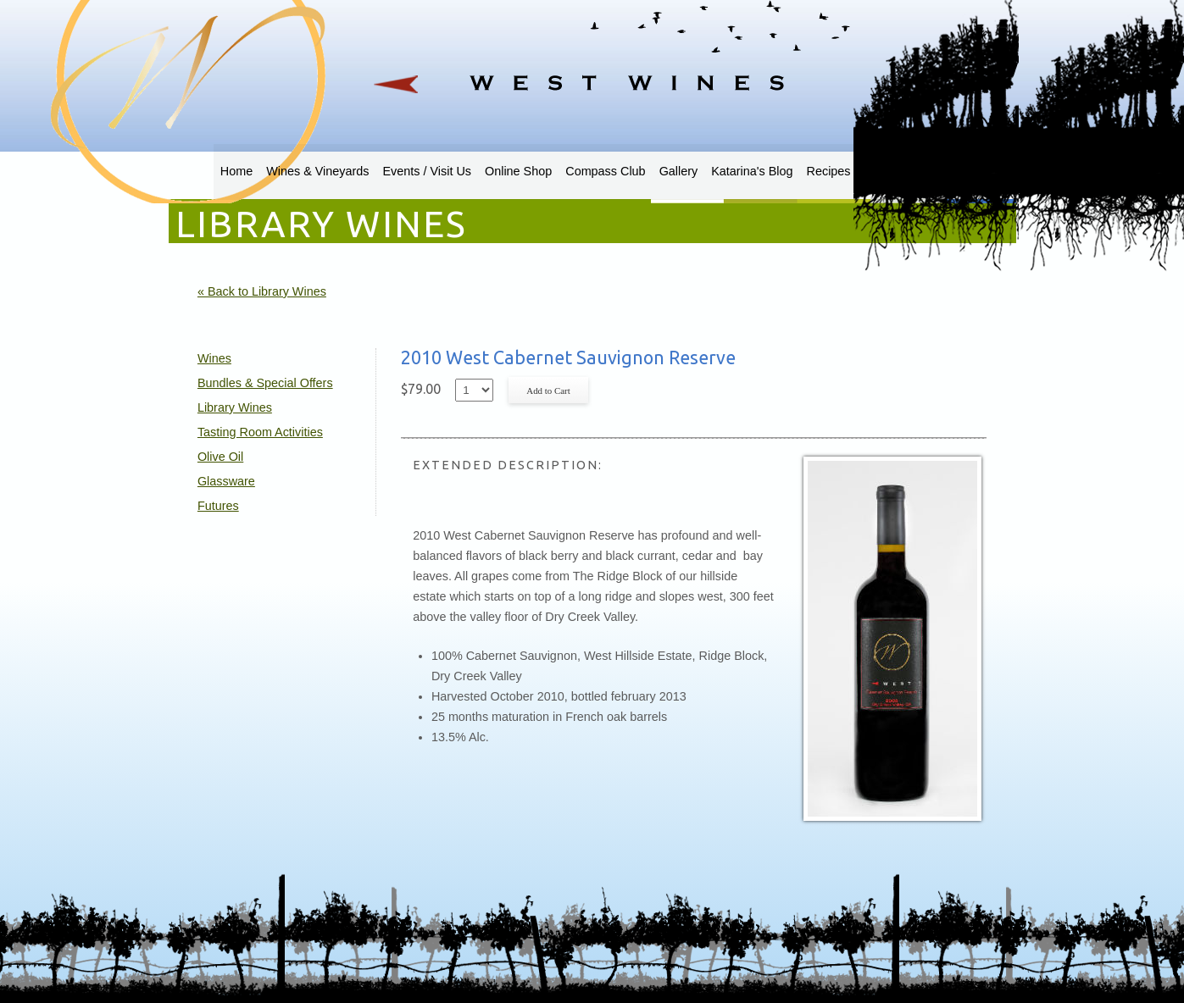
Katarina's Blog (751, 171)
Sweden (886, 171)
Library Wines (234, 407)
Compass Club (605, 171)
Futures (218, 506)
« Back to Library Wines (261, 291)
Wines (214, 358)
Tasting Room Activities (260, 432)
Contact (943, 171)
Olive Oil (220, 456)
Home (236, 171)
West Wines (592, 63)
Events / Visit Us (427, 171)
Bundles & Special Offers (265, 383)
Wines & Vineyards (317, 171)
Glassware (226, 481)
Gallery (678, 171)
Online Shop (518, 171)
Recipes (829, 171)
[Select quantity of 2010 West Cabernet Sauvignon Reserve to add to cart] (474, 390)
